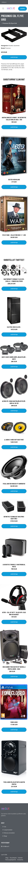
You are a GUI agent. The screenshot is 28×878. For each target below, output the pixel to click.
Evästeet (20, 858)
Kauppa (22, 8)
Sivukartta (20, 860)
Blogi (5, 836)
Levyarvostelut (8, 830)
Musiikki (10, 45)
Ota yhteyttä (13, 858)
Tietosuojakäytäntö (10, 860)
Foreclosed (14, 722)
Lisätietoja (14, 57)
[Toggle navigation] (3, 8)
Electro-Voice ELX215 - (14, 327)
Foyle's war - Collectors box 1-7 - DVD (14, 235)
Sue (5, 826)
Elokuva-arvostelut (9, 833)
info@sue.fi (4, 2)
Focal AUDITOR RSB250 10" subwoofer (14, 484)
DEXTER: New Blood (14, 179)
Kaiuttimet (16, 45)
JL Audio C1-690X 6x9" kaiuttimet (14, 440)
